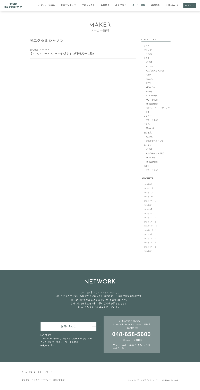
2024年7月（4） (151, 238)
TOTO (148, 83)
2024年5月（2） (151, 243)
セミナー (148, 58)
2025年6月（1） (151, 205)
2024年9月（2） (151, 234)
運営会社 (25, 380)
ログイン (189, 5)
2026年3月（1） (151, 184)
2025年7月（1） (151, 201)
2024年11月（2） (151, 230)
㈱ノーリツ (151, 66)
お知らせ (148, 50)
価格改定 (148, 132)
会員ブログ (120, 5)
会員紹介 (105, 5)
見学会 (147, 166)
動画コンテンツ (68, 5)
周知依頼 (150, 128)
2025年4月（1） (151, 213)
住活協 (147, 124)
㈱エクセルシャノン (155, 141)
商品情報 (148, 145)
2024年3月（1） (151, 251)
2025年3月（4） (151, 218)
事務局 (149, 54)
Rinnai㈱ (149, 79)
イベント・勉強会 (46, 5)
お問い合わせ (171, 5)
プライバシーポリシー (41, 380)
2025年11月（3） (151, 193)
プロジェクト (88, 5)
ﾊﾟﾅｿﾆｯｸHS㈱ (151, 96)
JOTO (148, 75)
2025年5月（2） (151, 209)
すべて (147, 45)
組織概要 (155, 5)
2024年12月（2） (151, 226)
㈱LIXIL (149, 62)
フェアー (148, 116)
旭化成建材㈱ (152, 104)
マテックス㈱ (152, 100)
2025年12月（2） (151, 188)
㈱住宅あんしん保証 (155, 71)
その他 (149, 91)
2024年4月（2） (151, 247)
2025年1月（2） (151, 222)
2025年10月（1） (151, 197)
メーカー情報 (138, 5)
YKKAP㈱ (150, 87)
